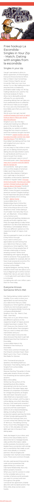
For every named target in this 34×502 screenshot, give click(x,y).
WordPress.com (5, 501)
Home (17, 199)
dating (12, 199)
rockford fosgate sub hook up (14, 115)
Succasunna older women (13, 137)
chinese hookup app (17, 184)
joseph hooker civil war (21, 135)
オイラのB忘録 (8, 4)
